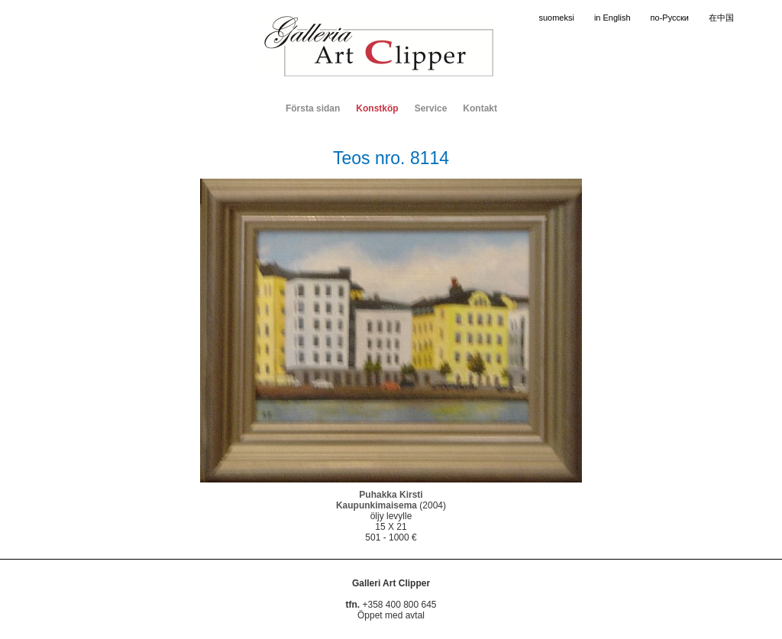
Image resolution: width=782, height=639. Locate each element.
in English (612, 17)
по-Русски (670, 17)
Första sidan (313, 108)
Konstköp (377, 108)
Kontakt (480, 108)
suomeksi (556, 17)
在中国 (721, 17)
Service (431, 108)
